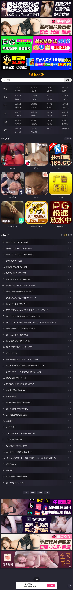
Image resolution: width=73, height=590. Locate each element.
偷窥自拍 (18, 112)
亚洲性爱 (18, 104)
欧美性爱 (65, 104)
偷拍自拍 (34, 104)
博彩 (5, 89)
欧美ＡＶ (49, 96)
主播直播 (49, 99)
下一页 (40, 492)
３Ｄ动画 (65, 96)
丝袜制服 (34, 99)
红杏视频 (18, 132)
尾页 (46, 492)
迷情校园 (18, 124)
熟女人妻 (18, 99)
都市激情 (18, 120)
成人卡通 (49, 104)
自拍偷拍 (34, 96)
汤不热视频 (65, 128)
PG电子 (18, 87)
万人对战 (49, 87)
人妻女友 (49, 120)
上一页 (33, 492)
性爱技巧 (65, 124)
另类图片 (65, 116)
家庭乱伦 (34, 120)
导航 (5, 130)
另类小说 (34, 124)
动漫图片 (65, 112)
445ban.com (36, 75)
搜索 (67, 80)
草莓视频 (49, 128)
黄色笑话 (49, 124)
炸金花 (34, 91)
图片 (5, 113)
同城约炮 (18, 128)
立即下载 (51, 585)
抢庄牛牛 (65, 91)
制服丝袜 (18, 107)
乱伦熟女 (49, 107)
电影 (5, 105)
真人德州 (34, 87)
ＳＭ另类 (65, 99)
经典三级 (34, 107)
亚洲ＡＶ (18, 96)
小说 (5, 122)
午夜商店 (34, 128)
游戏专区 (65, 87)
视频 (5, 97)
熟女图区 (49, 116)
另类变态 (65, 107)
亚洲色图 (34, 112)
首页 (26, 492)
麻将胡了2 (18, 91)
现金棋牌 (49, 91)
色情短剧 (34, 132)
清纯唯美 (34, 116)
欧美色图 (49, 112)
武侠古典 (65, 120)
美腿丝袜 (18, 116)
